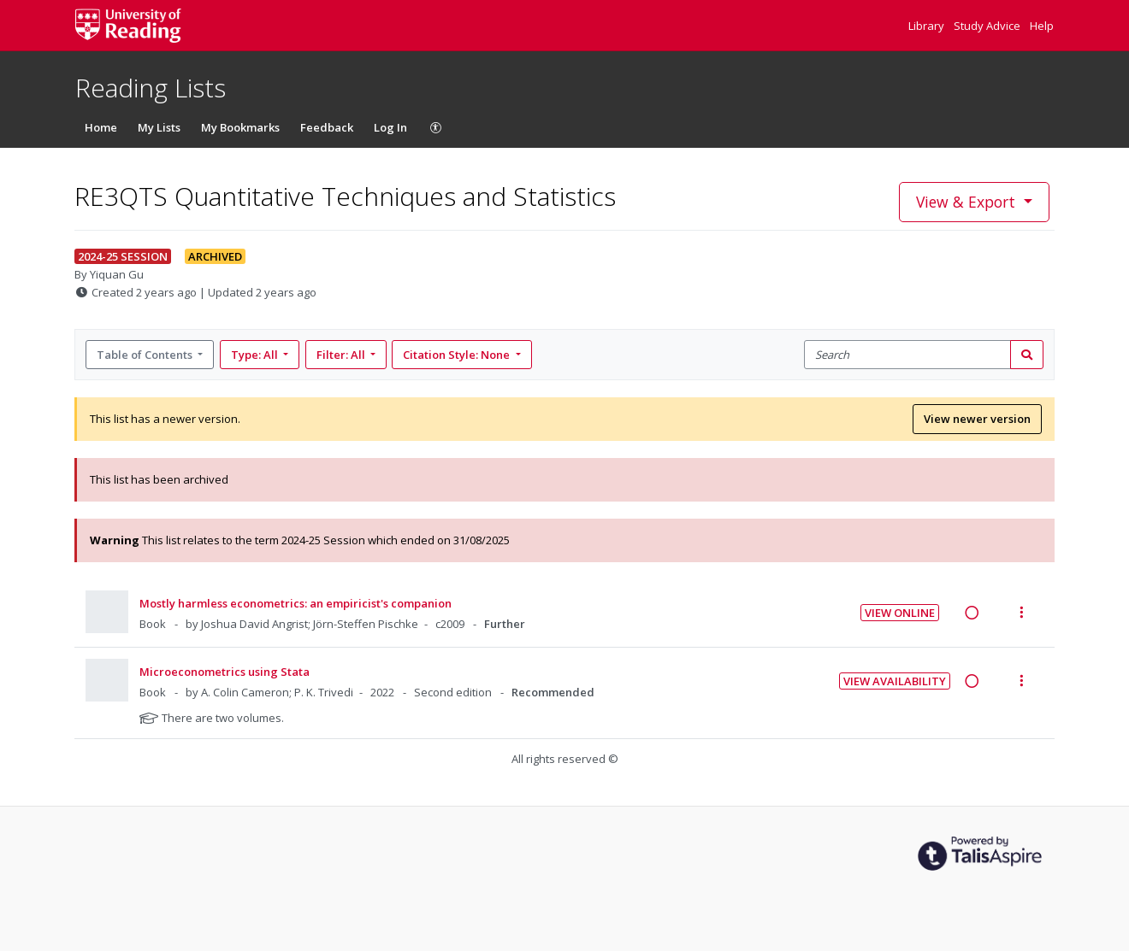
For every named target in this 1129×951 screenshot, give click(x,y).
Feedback (326, 127)
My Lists (159, 127)
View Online (900, 612)
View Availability (894, 681)
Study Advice (988, 25)
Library (927, 25)
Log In (390, 127)
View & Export (968, 201)
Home (101, 127)
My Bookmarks (240, 127)
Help (1042, 25)
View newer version (977, 418)
